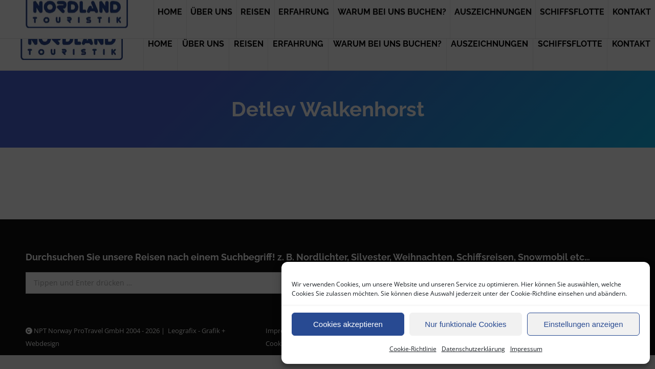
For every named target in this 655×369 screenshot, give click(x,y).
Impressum (526, 348)
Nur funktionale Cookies (465, 324)
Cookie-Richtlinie (412, 348)
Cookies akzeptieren (348, 324)
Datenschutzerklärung (473, 348)
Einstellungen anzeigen (583, 324)
